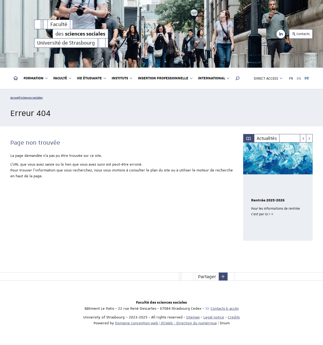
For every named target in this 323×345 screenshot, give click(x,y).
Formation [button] (36, 78)
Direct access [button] (268, 78)
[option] (278, 192)
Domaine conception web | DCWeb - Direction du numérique (166, 323)
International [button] (214, 78)
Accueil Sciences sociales (26, 97)
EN (299, 78)
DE (306, 78)
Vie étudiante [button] (91, 78)
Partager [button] (207, 276)
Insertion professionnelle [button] (165, 78)
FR (291, 78)
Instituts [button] (122, 78)
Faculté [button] (62, 78)
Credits (234, 317)
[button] (237, 78)
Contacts (301, 34)
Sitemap (193, 317)
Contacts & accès (225, 308)
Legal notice (213, 317)
